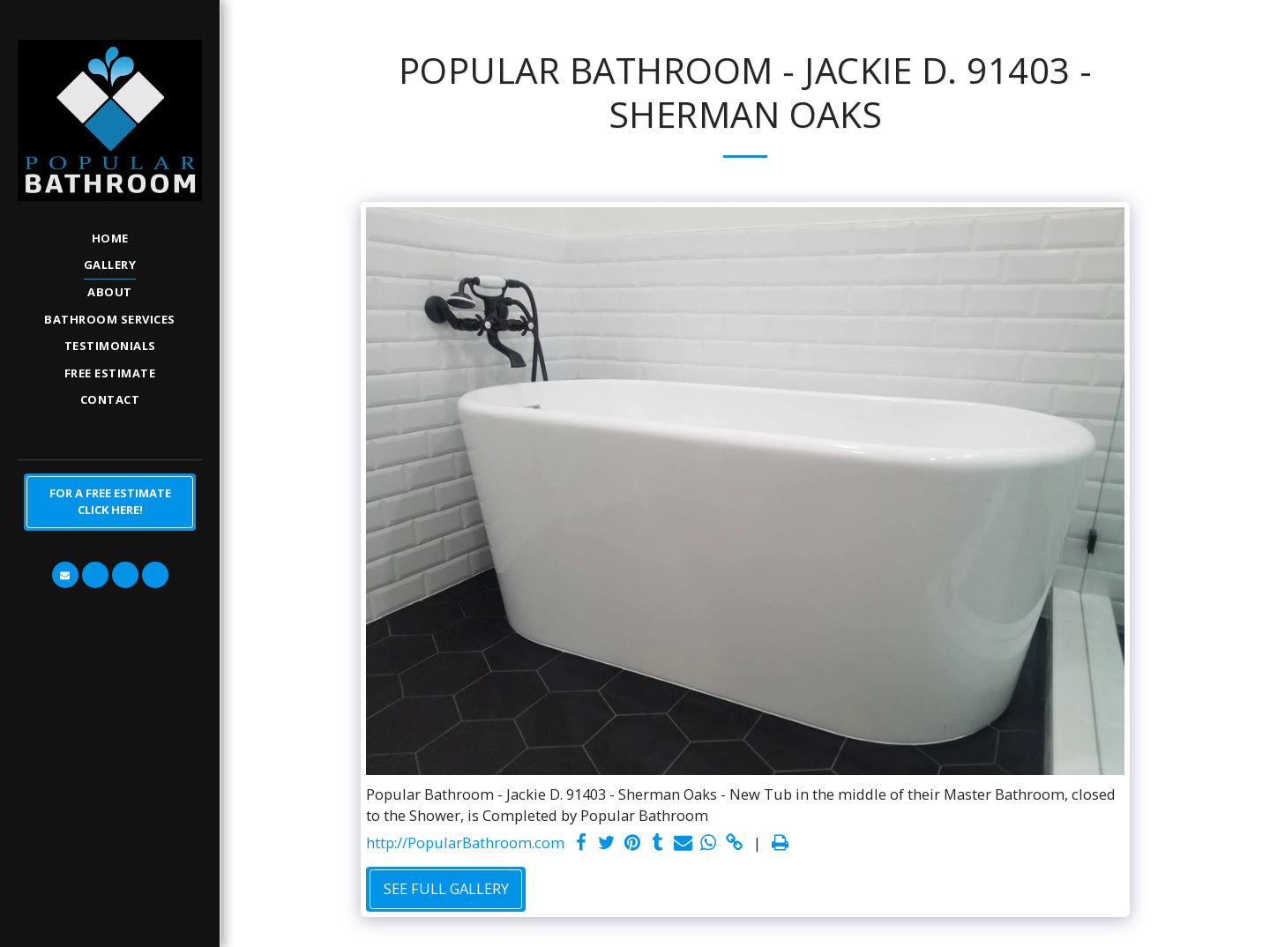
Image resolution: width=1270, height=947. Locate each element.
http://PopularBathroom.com (465, 842)
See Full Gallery (446, 888)
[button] (65, 575)
